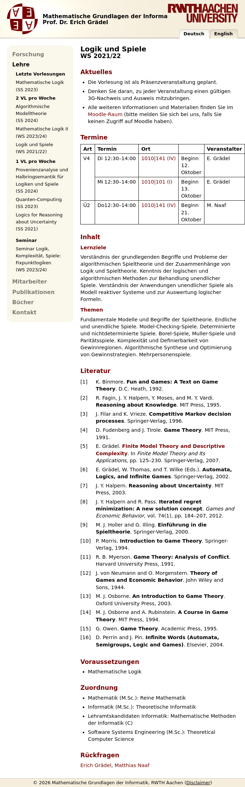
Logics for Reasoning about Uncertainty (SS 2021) (39, 221)
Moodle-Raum (105, 114)
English (223, 33)
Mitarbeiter (29, 282)
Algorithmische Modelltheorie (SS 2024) (33, 113)
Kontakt (24, 312)
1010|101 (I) (156, 182)
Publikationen (33, 292)
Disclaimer (198, 782)
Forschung (28, 54)
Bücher (23, 302)
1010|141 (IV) (158, 158)
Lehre (21, 65)
